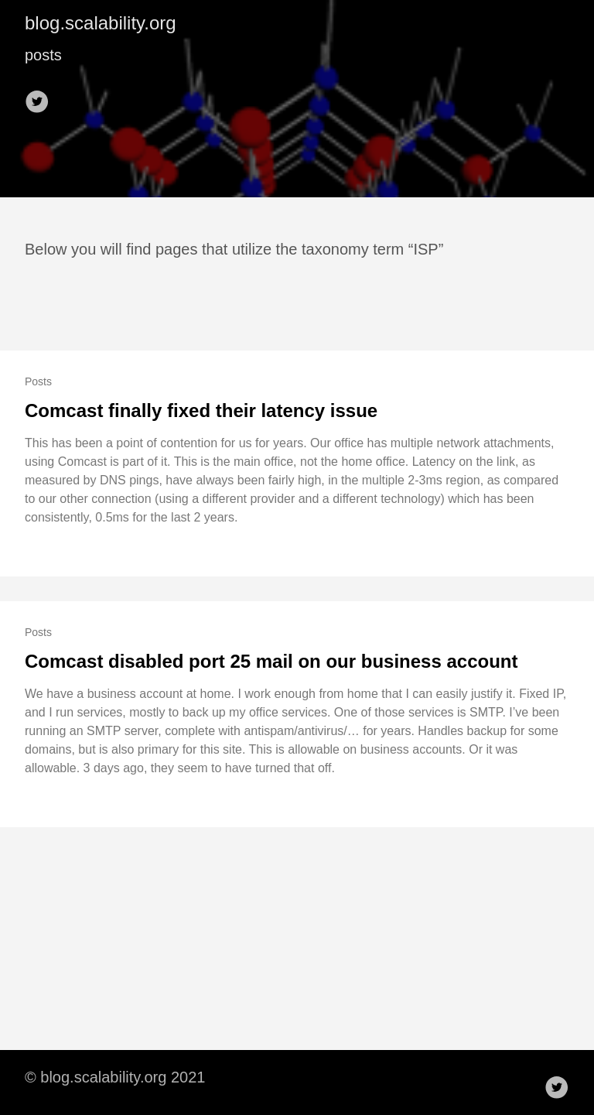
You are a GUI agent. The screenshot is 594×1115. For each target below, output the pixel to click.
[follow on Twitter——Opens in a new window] (42, 97)
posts (43, 54)
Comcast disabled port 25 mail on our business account (271, 661)
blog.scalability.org (100, 22)
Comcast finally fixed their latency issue (201, 410)
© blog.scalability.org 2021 (115, 1077)
